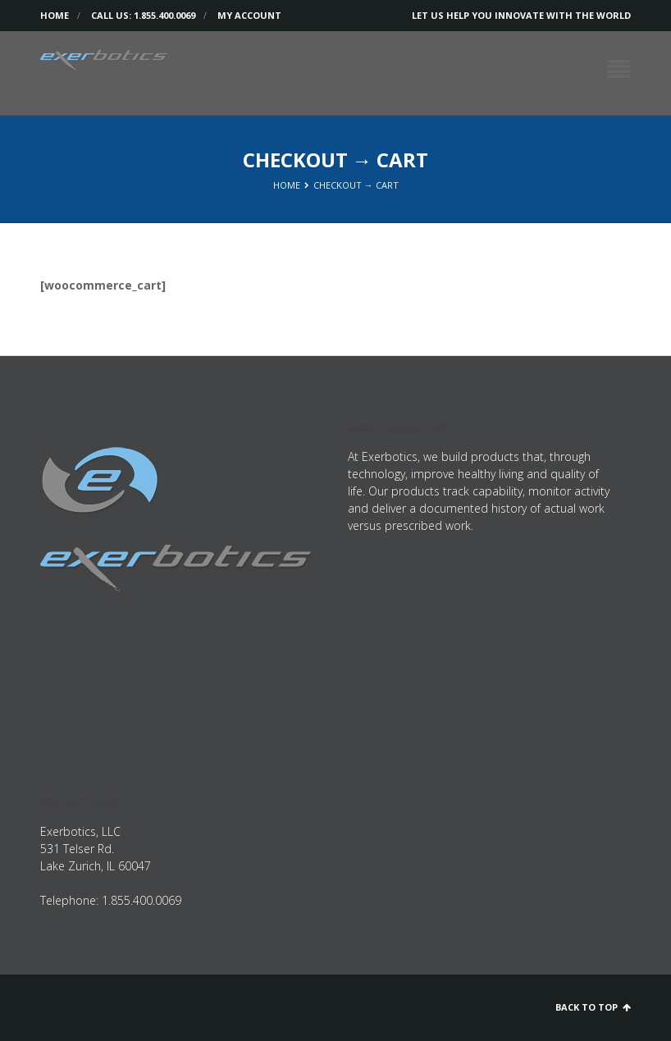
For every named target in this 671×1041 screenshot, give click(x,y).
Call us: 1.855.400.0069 (143, 15)
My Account (249, 15)
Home (54, 15)
